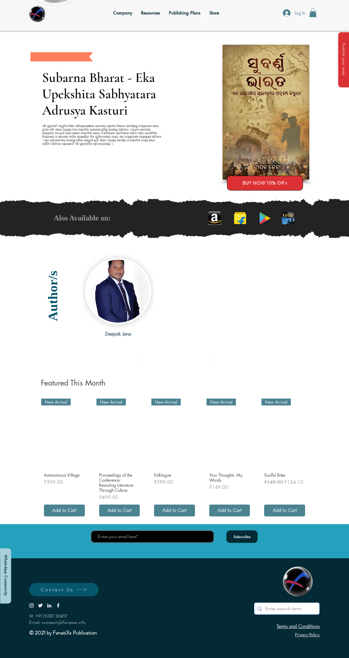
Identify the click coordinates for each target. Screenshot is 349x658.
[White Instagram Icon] (31, 605)
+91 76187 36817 (51, 616)
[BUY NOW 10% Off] (265, 183)
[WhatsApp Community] (5, 575)
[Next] (211, 359)
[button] (343, 59)
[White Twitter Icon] (40, 605)
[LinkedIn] (49, 605)
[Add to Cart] (64, 510)
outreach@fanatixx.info (63, 622)
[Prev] (139, 359)
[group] (174, 458)
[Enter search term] (286, 608)
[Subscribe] (242, 536)
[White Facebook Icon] (58, 605)
